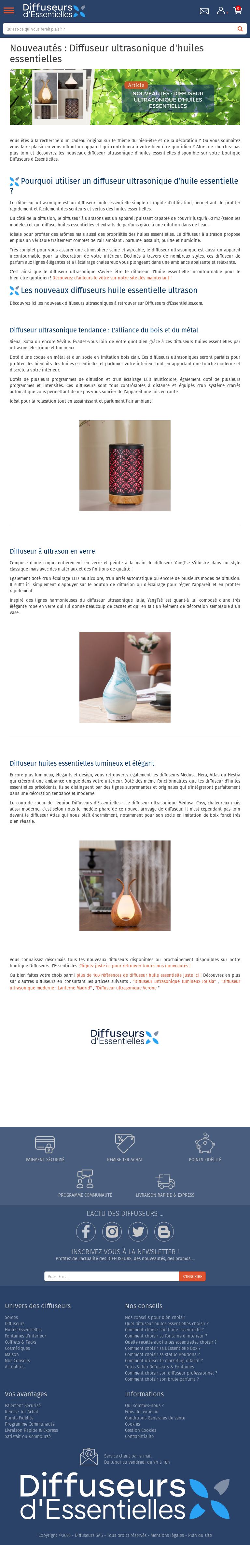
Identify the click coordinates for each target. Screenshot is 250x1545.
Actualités (14, 1367)
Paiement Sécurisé (23, 1406)
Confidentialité (139, 1436)
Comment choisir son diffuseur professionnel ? (171, 1373)
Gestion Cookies (140, 1430)
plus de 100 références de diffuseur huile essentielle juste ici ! (138, 975)
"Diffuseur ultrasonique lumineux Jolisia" (174, 981)
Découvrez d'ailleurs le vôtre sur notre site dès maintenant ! (112, 278)
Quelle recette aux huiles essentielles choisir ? (170, 1342)
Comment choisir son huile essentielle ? (164, 1330)
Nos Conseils (17, 1361)
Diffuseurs (14, 1324)
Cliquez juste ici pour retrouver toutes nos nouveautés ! (134, 965)
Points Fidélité (19, 1418)
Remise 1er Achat (21, 1412)
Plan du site (200, 1535)
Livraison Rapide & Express (31, 1430)
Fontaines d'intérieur (25, 1336)
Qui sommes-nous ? (144, 1406)
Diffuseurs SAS (89, 1535)
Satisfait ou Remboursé (28, 1436)
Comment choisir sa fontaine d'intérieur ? (166, 1336)
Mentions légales (167, 1535)
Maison (12, 1354)
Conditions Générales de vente (155, 1418)
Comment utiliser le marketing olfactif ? (164, 1361)
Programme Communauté (30, 1424)
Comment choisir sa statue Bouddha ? (162, 1354)
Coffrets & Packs (20, 1342)
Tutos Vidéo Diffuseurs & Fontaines (159, 1367)
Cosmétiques (17, 1348)
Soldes (11, 1317)
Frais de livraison (142, 1412)
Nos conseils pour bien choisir (155, 1317)
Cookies (132, 1424)
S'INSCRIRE (192, 1276)
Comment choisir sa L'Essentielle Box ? (163, 1348)
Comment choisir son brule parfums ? (162, 1379)
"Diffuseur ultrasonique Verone (126, 988)
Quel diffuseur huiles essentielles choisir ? (167, 1324)
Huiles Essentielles (23, 1330)
